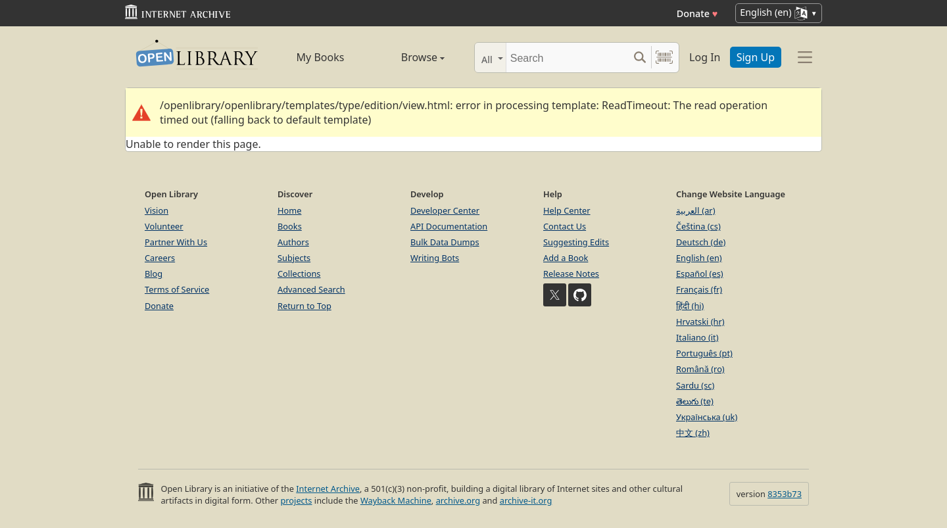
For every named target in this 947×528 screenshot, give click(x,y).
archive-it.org (526, 500)
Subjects (294, 258)
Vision (156, 210)
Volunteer (164, 226)
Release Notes (571, 273)
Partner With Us (176, 242)
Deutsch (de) (700, 242)
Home (289, 210)
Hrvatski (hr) (700, 321)
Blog (153, 273)
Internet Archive (328, 488)
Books (290, 226)
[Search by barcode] (664, 57)
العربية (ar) (695, 210)
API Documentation (448, 226)
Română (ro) (700, 369)
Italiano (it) (697, 337)
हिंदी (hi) (690, 306)
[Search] (567, 57)
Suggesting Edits (576, 242)
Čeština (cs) (698, 226)
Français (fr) (699, 289)
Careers (160, 258)
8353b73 (784, 494)
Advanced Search (311, 289)
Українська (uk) (706, 417)
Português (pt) (704, 353)
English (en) (699, 258)
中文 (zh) (693, 433)
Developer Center (444, 210)
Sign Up (756, 57)
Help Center (567, 210)
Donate (697, 13)
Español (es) (699, 273)
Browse (408, 57)
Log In (704, 57)
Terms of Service (177, 289)
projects (296, 500)
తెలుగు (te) (695, 401)
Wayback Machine (395, 500)
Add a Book (565, 258)
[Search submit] (639, 57)
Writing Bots (434, 258)
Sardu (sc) (695, 385)
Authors (293, 242)
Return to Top (304, 306)
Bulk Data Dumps (444, 242)
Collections (299, 273)
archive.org (458, 500)
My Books (321, 57)
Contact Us (564, 226)
